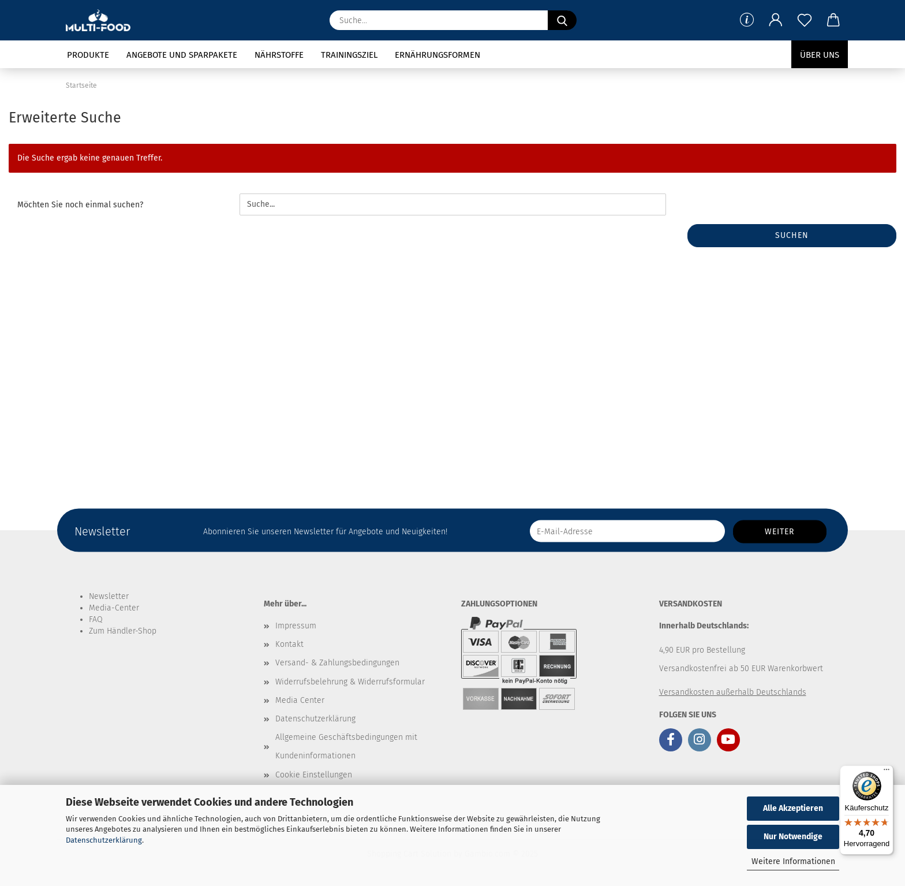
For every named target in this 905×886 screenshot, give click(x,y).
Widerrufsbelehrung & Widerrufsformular (350, 682)
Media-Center (114, 608)
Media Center (299, 700)
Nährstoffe (279, 55)
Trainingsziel (349, 55)
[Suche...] (562, 20)
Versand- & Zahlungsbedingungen (337, 663)
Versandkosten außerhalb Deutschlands (732, 692)
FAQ (96, 619)
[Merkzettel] (804, 20)
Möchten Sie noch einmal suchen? (80, 205)
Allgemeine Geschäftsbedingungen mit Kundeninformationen (346, 746)
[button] (775, 20)
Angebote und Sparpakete (181, 55)
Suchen (792, 235)
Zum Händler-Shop (122, 631)
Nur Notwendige (793, 837)
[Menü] (886, 772)
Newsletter (109, 596)
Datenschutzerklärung (104, 840)
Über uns (819, 55)
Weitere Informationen (793, 861)
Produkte (88, 55)
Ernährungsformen (437, 55)
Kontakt (289, 644)
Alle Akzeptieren (793, 808)
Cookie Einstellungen (313, 775)
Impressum (295, 626)
